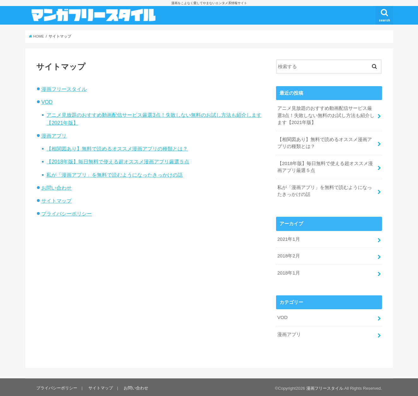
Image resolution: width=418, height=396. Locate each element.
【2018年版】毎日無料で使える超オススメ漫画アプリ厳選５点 (117, 161)
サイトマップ (56, 201)
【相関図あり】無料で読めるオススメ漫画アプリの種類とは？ (117, 148)
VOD (47, 102)
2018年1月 (288, 271)
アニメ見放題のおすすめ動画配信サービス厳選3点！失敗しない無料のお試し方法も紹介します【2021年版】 (325, 115)
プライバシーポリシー (66, 213)
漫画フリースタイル (64, 89)
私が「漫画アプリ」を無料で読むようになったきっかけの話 (114, 175)
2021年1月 (288, 237)
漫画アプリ (54, 136)
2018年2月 (288, 254)
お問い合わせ (56, 188)
